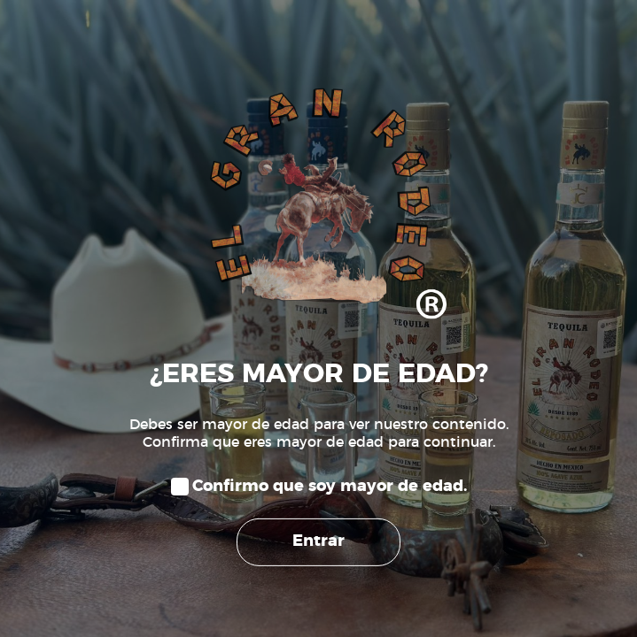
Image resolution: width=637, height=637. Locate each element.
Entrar (318, 541)
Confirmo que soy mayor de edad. (329, 487)
